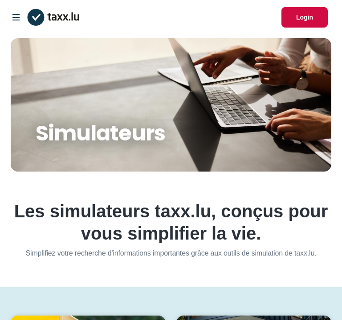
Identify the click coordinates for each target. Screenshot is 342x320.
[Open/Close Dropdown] (16, 17)
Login (304, 17)
